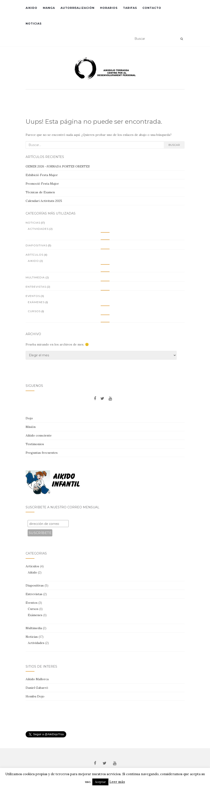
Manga (49, 7)
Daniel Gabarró (37, 688)
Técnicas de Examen (40, 192)
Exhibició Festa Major (42, 175)
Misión (31, 427)
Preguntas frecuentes (42, 453)
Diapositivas (36, 245)
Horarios (108, 7)
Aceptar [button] (100, 782)
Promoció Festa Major (42, 184)
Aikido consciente (39, 435)
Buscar (174, 144)
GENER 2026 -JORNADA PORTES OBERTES (58, 166)
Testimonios (35, 444)
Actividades (38, 228)
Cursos (34, 311)
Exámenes (36, 302)
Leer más (117, 782)
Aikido (31, 7)
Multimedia (35, 277)
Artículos (34, 254)
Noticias (34, 23)
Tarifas (130, 7)
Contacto (151, 7)
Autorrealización (78, 7)
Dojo (29, 418)
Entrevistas (36, 286)
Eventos (33, 296)
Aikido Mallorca (37, 679)
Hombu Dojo (35, 696)
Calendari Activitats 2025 (44, 201)
